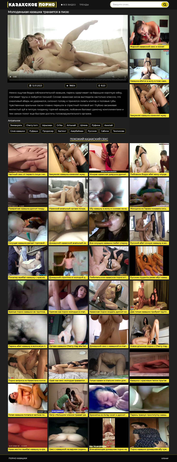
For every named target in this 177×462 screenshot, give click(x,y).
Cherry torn (32, 125)
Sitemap (164, 458)
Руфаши (33, 131)
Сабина (105, 131)
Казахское (32, 4)
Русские (92, 131)
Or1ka (59, 125)
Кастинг (62, 131)
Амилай (108, 125)
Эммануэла (16, 125)
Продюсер (47, 131)
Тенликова (118, 131)
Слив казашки (17, 131)
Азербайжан (77, 131)
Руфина (96, 125)
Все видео (68, 5)
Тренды (84, 5)
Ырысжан (47, 125)
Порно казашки (18, 458)
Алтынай (71, 125)
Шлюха (83, 125)
